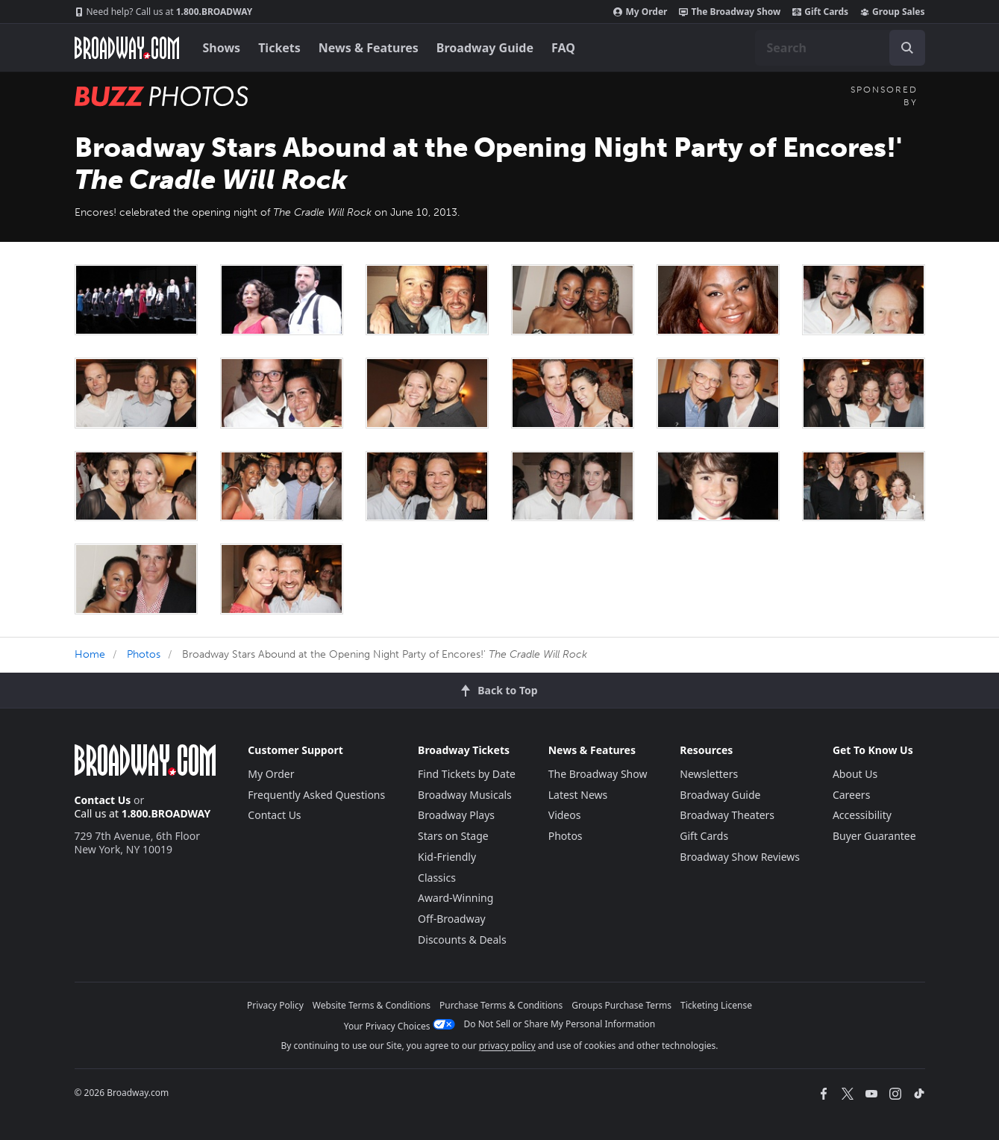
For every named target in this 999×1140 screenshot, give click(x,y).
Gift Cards (820, 12)
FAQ (563, 48)
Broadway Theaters (727, 815)
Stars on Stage (453, 836)
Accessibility (862, 815)
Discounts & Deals (462, 939)
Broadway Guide (484, 48)
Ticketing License (716, 1005)
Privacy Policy (275, 1005)
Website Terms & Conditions (371, 1005)
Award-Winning (455, 898)
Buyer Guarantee (874, 836)
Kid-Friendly (447, 857)
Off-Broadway (452, 919)
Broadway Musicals (465, 795)
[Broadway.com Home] (127, 48)
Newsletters (709, 774)
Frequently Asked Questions (316, 795)
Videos (564, 815)
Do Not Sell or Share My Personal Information (560, 1024)
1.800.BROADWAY (164, 12)
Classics (437, 877)
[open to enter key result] (907, 48)
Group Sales (892, 12)
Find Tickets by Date (467, 774)
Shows (222, 48)
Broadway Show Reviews (740, 857)
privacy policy (507, 1045)
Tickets (279, 48)
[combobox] (840, 48)
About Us (855, 774)
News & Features (369, 48)
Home (90, 654)
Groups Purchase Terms (621, 1005)
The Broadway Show (729, 12)
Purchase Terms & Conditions (501, 1005)
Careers (851, 795)
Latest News (578, 795)
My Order (640, 12)
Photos (143, 654)
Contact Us (103, 800)
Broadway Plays (456, 815)
